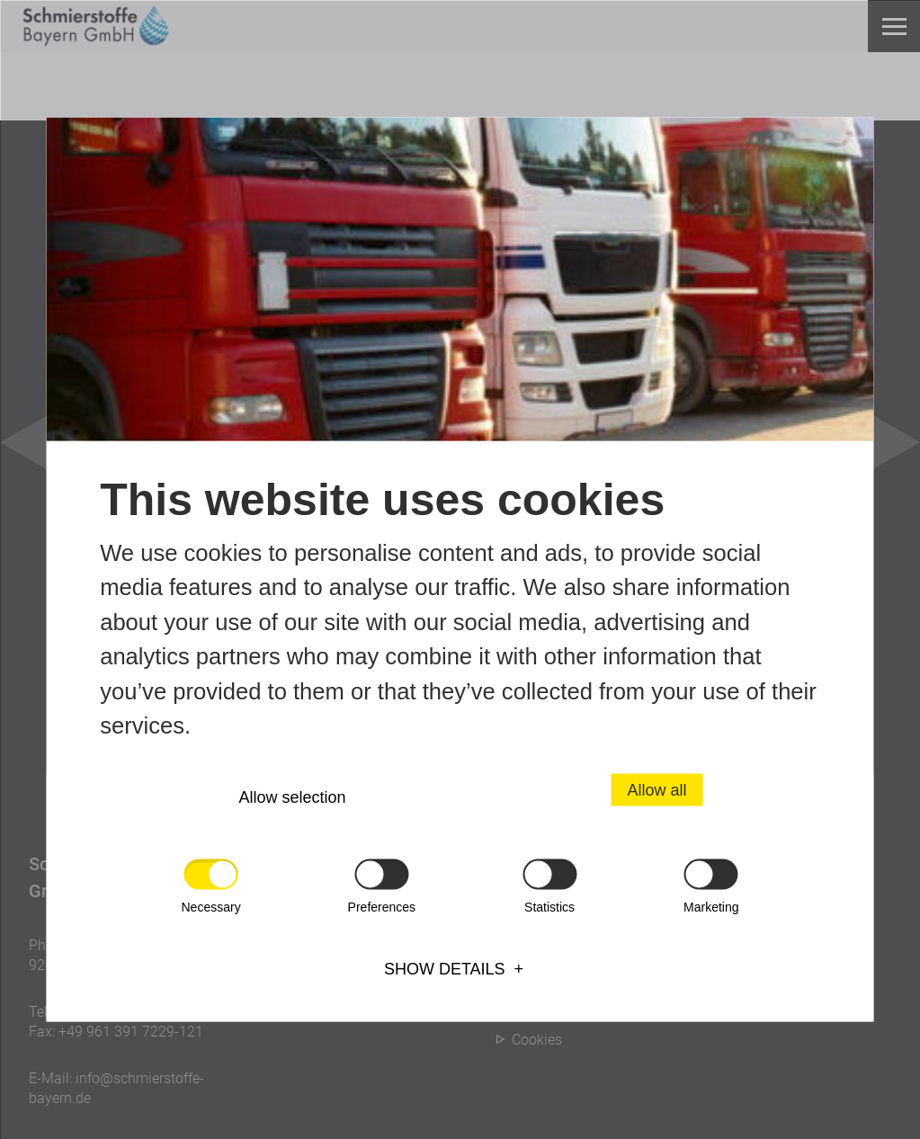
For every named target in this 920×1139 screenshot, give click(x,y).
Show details (444, 969)
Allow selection (292, 797)
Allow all (656, 790)
